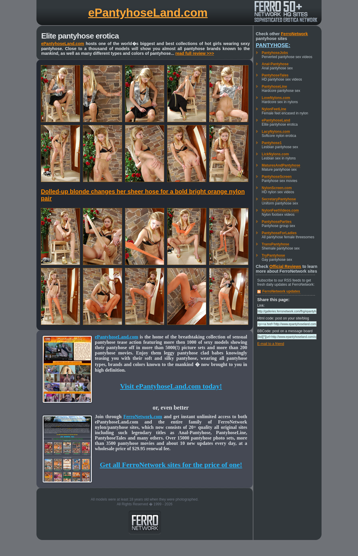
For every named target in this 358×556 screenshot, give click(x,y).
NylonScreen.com (277, 188)
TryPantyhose (273, 255)
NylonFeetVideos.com (280, 210)
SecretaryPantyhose (279, 199)
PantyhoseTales (275, 75)
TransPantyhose (275, 244)
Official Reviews (285, 266)
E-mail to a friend (270, 344)
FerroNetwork (294, 33)
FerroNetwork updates (281, 291)
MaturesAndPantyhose (281, 165)
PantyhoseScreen (277, 177)
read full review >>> (194, 53)
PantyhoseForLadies (279, 233)
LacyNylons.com (276, 132)
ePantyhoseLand (276, 120)
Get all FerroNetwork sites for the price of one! (171, 465)
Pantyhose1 (272, 143)
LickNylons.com (275, 154)
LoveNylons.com (276, 98)
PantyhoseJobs (275, 53)
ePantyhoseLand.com (147, 12)
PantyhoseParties (277, 222)
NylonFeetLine (274, 109)
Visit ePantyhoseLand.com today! (171, 386)
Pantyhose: (273, 45)
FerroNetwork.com (142, 416)
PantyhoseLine (274, 86)
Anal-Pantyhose (275, 64)
